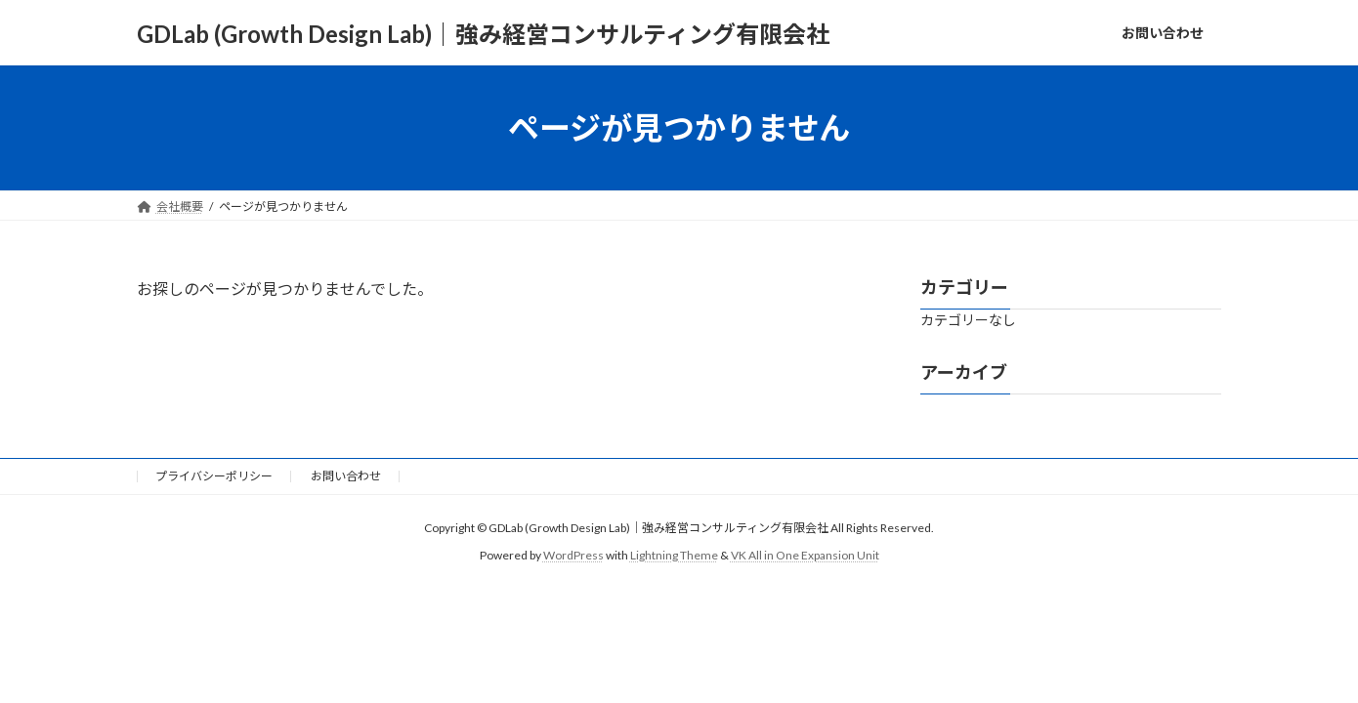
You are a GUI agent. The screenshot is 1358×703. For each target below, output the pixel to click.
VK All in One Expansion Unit (805, 555)
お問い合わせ (346, 476)
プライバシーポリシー (214, 476)
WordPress (573, 555)
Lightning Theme (674, 555)
